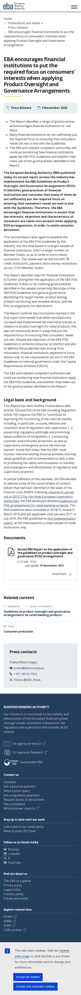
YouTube (14, 863)
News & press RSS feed (19, 831)
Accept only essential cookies (35, 986)
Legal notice (12, 890)
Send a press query (17, 791)
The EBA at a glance (17, 881)
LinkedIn (14, 854)
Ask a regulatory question (21, 795)
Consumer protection (18, 631)
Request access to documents (24, 800)
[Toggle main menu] (73, 7)
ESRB (7, 925)
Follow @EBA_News (27, 680)
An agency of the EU (22, 744)
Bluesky (13, 849)
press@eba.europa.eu (29, 668)
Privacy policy (13, 885)
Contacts (10, 782)
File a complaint (14, 804)
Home (8, 19)
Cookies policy (13, 894)
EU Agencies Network (23, 752)
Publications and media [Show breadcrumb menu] (24, 23)
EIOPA (8, 917)
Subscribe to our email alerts (23, 827)
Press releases (18, 27)
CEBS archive (13, 930)
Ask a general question (19, 786)
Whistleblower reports (19, 808)
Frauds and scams (16, 898)
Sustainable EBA (23, 762)
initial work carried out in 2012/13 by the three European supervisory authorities (39, 496)
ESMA (8, 921)
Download (62, 574)
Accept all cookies (28, 977)
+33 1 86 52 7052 (25, 674)
